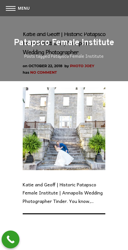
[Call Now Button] (10, 239)
